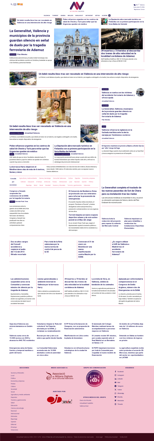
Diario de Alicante (85, 400)
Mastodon (121, 400)
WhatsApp (121, 393)
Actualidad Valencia (32, 133)
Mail (119, 382)
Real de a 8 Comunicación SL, (57, 437)
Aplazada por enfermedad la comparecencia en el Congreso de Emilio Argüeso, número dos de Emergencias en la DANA (131, 284)
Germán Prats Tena (21, 201)
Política (12, 201)
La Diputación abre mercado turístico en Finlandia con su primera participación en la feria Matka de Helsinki (126, 21)
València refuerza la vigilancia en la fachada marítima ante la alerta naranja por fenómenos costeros (117, 132)
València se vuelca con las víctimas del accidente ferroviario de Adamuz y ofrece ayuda (118, 95)
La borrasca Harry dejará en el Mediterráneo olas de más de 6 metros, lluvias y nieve (27, 169)
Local (104, 126)
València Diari (84, 406)
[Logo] (77, 6)
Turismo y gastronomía (62, 154)
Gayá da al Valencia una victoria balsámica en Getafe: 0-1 (21, 326)
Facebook (121, 371)
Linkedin (120, 379)
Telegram (121, 386)
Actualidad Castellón (86, 403)
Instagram (121, 375)
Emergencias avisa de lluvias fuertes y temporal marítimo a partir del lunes (21, 350)
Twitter (120, 390)
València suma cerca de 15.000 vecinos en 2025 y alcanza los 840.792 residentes (22, 338)
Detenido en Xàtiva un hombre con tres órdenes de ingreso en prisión (131, 338)
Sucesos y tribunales (16, 133)
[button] (12, 4)
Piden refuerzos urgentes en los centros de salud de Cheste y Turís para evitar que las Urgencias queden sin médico (80, 21)
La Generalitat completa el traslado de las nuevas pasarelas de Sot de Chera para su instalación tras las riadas (121, 190)
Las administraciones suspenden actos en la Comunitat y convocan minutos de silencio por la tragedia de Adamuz (22, 284)
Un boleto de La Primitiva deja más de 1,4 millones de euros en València (131, 326)
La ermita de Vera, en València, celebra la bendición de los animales (103, 282)
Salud (12, 154)
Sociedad (13, 54)
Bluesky (120, 397)
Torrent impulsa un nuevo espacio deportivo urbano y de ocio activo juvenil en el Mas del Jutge (83, 217)
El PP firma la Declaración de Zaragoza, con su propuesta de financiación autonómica (76, 326)
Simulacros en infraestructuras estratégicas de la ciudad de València (76, 350)
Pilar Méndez (22, 54)
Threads (120, 404)
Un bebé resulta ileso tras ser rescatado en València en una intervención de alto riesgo (84, 74)
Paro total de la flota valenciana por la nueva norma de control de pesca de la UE (53, 247)
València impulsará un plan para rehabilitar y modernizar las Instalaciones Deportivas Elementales (134, 223)
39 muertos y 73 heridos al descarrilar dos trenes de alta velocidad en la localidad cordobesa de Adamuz (121, 53)
